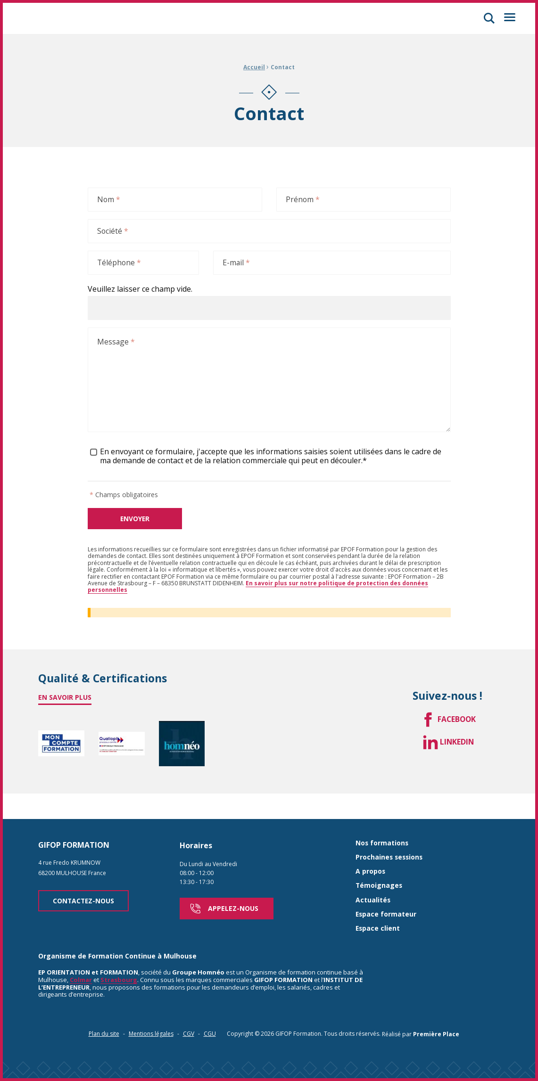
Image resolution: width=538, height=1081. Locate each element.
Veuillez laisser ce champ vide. (140, 290)
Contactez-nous (84, 883)
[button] (487, 18)
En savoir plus (64, 699)
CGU (210, 1017)
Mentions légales (151, 1017)
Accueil (254, 67)
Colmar (81, 962)
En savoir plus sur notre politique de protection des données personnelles (258, 588)
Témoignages (379, 869)
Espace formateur (386, 897)
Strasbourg (118, 962)
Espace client (378, 912)
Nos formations (382, 826)
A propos (371, 854)
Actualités (373, 883)
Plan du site (104, 1017)
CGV (188, 1017)
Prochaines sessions (390, 840)
